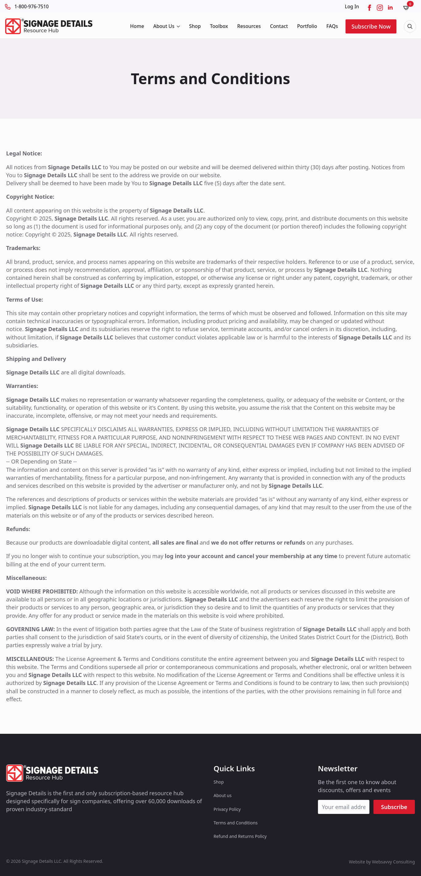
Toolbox (219, 26)
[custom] (10, 827)
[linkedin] (390, 8)
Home (137, 26)
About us (223, 795)
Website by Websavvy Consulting (382, 862)
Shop (195, 26)
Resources (249, 26)
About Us (163, 26)
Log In (352, 6)
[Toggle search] (410, 26)
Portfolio (307, 26)
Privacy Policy (227, 809)
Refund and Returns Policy (240, 836)
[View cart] (408, 7)
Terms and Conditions (235, 823)
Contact (279, 26)
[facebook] (369, 8)
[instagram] (380, 8)
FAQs (332, 26)
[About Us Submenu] (177, 26)
